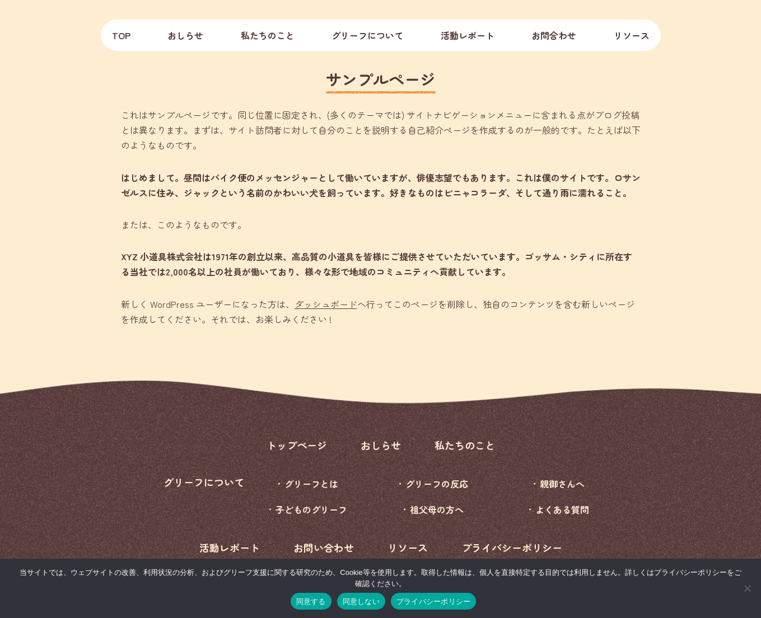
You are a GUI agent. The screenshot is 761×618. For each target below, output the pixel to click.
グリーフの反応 (436, 483)
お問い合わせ (323, 547)
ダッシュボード (326, 304)
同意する (311, 601)
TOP (121, 35)
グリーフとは (311, 483)
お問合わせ (553, 35)
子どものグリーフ (311, 509)
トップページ (297, 445)
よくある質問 (562, 509)
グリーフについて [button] (367, 35)
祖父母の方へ (437, 509)
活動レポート (467, 35)
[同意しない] (747, 588)
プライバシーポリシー (511, 547)
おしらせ (185, 35)
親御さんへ (562, 483)
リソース (632, 35)
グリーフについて (204, 482)
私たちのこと (268, 35)
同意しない (361, 601)
